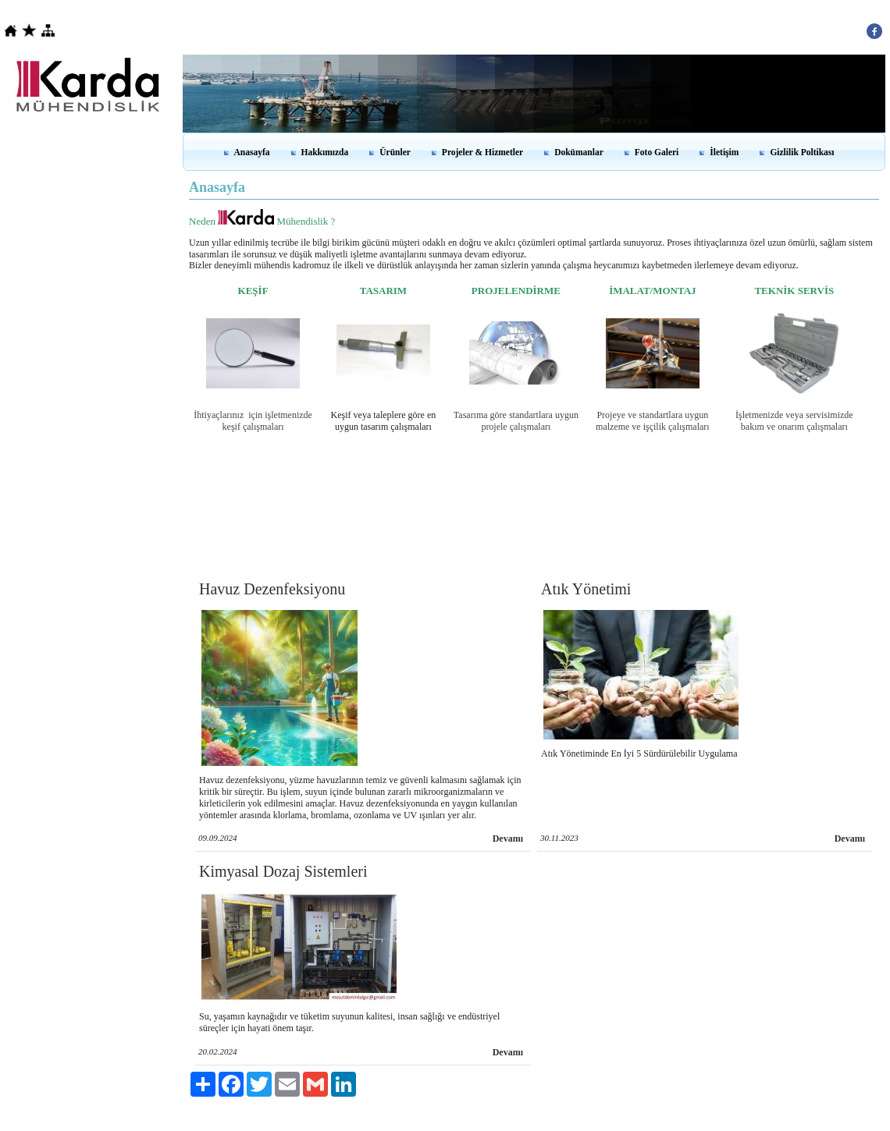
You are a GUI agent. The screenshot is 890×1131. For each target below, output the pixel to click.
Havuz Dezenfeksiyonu (272, 588)
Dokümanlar (578, 152)
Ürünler (395, 152)
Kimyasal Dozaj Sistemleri (283, 871)
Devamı (508, 838)
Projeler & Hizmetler (482, 152)
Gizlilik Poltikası (802, 152)
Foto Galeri (657, 152)
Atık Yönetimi (586, 588)
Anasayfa (252, 152)
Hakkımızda (325, 152)
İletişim (724, 152)
